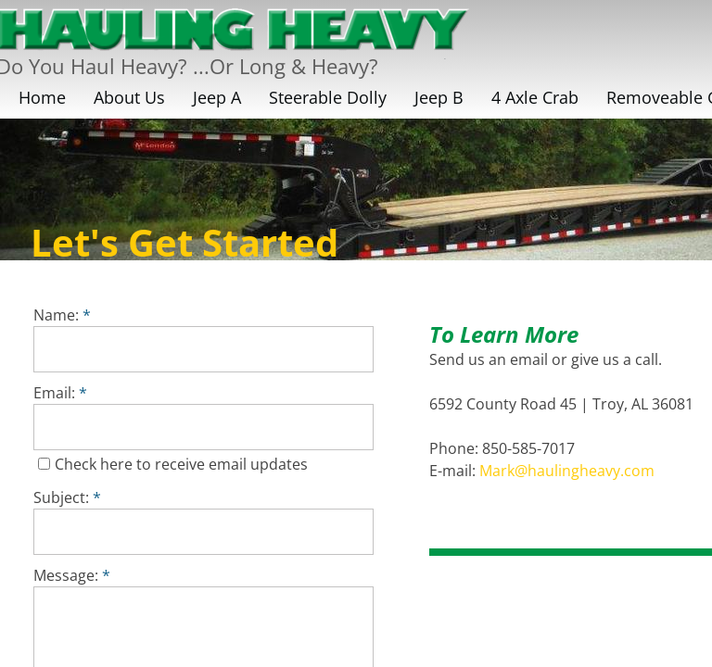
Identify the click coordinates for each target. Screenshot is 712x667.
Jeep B (439, 97)
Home (42, 97)
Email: (60, 393)
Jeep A (217, 97)
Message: (71, 575)
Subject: (67, 497)
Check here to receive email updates (173, 464)
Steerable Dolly (328, 97)
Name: (62, 315)
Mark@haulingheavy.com (567, 470)
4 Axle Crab (534, 97)
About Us (129, 97)
